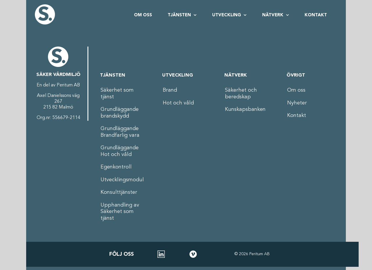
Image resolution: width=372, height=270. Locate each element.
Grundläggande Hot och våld (120, 151)
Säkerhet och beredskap (241, 94)
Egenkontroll (116, 167)
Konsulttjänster (119, 192)
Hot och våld (178, 103)
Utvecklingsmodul (122, 179)
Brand (170, 90)
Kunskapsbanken (245, 109)
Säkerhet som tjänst (117, 94)
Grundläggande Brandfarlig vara (120, 132)
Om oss (296, 90)
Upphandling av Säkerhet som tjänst (120, 211)
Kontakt (296, 115)
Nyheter (297, 103)
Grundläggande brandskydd (120, 113)
